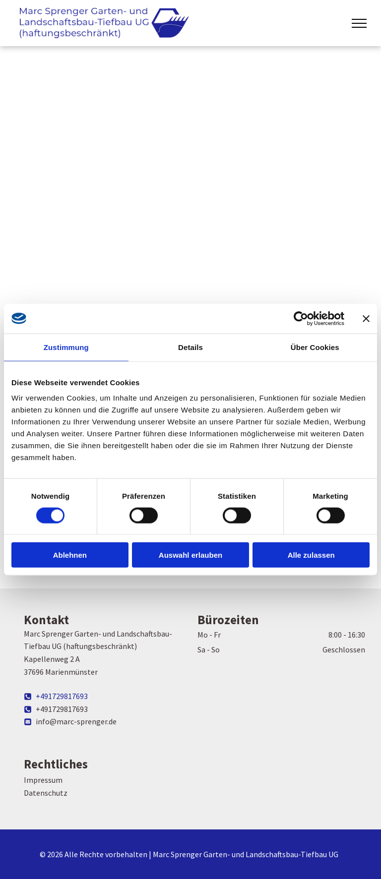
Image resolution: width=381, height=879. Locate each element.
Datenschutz (45, 793)
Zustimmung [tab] (66, 347)
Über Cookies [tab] (315, 347)
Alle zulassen (311, 555)
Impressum (43, 780)
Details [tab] (190, 347)
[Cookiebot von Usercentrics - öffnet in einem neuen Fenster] (300, 318)
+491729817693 (62, 696)
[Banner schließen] (366, 318)
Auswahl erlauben (190, 555)
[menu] (359, 23)
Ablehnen (70, 555)
